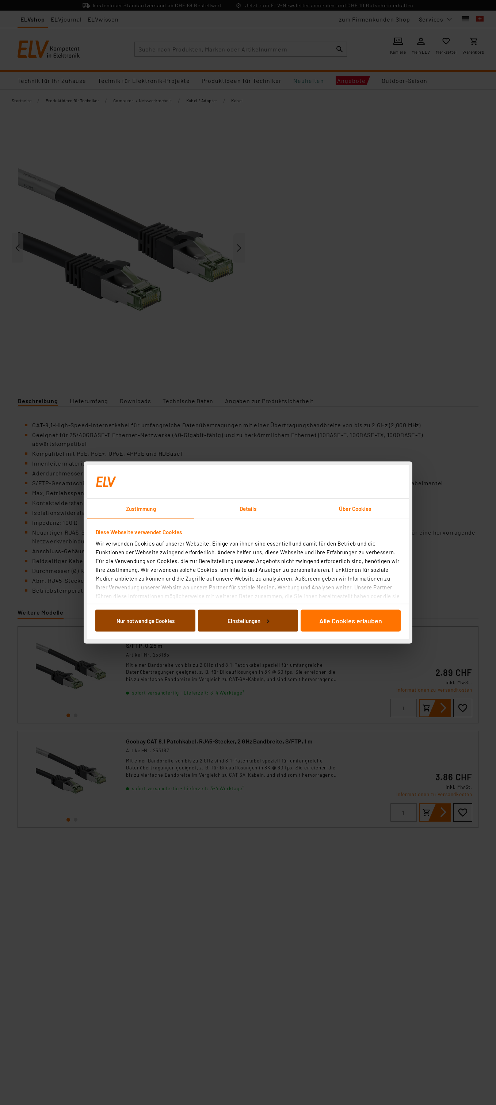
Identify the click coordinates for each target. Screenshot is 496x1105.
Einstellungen (248, 620)
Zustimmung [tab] (141, 508)
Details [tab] (248, 508)
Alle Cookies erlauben (350, 620)
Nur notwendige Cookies (146, 620)
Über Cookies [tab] (355, 508)
